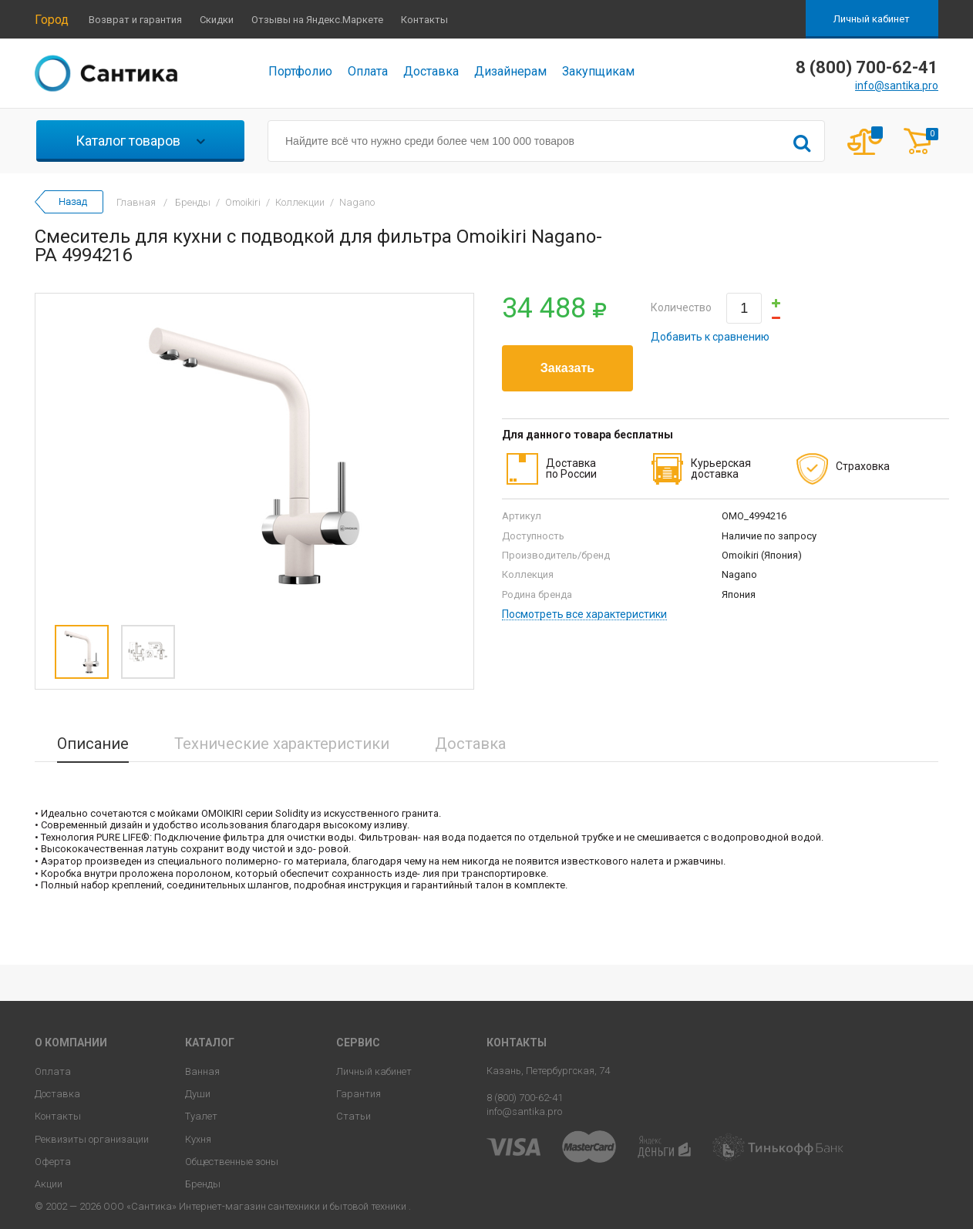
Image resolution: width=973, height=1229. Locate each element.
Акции (48, 1184)
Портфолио (300, 71)
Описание (93, 743)
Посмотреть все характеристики (584, 614)
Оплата (368, 71)
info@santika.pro (896, 85)
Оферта (53, 1161)
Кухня (198, 1139)
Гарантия (358, 1094)
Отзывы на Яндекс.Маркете (317, 19)
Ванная (202, 1071)
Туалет (201, 1116)
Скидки (217, 19)
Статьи (353, 1116)
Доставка (431, 71)
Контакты (424, 19)
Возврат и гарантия (135, 19)
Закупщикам (598, 71)
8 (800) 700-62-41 (524, 1097)
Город (52, 19)
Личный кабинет (871, 19)
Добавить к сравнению (710, 336)
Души (197, 1094)
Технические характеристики (281, 743)
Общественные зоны (231, 1161)
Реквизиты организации (92, 1139)
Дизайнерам (510, 71)
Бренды (203, 1184)
